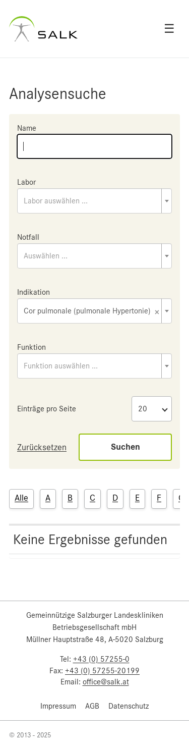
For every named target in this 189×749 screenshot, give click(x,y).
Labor (26, 182)
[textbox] (94, 201)
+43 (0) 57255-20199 (102, 670)
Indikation (33, 292)
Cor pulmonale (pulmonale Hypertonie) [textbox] (91, 311)
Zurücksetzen (42, 447)
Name (26, 128)
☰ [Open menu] (169, 29)
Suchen (125, 447)
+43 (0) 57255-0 (101, 659)
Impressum (58, 706)
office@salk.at (106, 681)
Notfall (28, 237)
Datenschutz (128, 706)
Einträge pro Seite (46, 408)
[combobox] (94, 200)
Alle (21, 498)
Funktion (31, 347)
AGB (92, 706)
